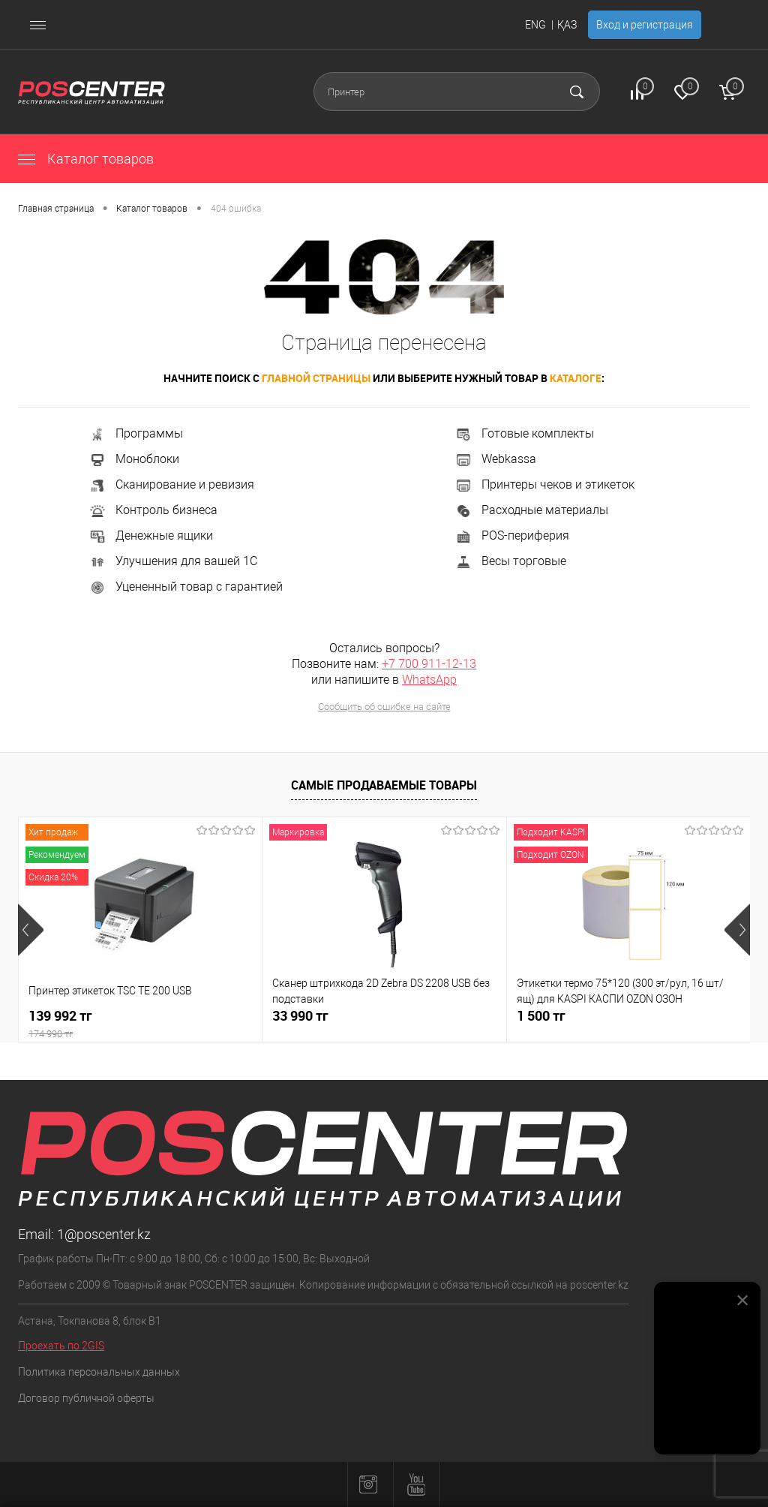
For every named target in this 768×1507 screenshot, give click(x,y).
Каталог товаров (86, 159)
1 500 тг (541, 1016)
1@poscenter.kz (104, 1234)
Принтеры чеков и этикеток (544, 484)
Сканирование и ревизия (171, 484)
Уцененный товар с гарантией (185, 586)
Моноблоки (133, 459)
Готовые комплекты (524, 433)
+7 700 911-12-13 (429, 664)
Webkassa (495, 459)
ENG (535, 25)
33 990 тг (300, 1016)
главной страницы (316, 378)
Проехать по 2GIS (61, 1346)
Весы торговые (510, 561)
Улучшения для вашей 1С (172, 561)
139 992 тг (140, 1024)
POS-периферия (511, 535)
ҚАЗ (567, 25)
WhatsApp (429, 679)
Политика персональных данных (99, 1372)
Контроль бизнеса (153, 510)
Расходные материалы (531, 510)
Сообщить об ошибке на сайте (384, 706)
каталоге (576, 378)
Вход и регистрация (644, 25)
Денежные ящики (150, 535)
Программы (135, 433)
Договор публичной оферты (86, 1398)
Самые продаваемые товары (384, 785)
